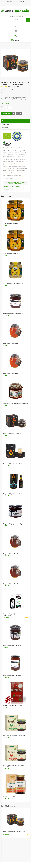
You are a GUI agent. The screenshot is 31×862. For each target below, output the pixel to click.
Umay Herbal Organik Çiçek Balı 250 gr (13, 645)
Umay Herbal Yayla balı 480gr (10, 373)
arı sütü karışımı (16, 186)
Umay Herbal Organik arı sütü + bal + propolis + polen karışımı (15, 183)
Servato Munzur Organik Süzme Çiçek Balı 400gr (15, 403)
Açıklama (4, 121)
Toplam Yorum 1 (12, 86)
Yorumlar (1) (5, 127)
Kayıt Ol (22, 1)
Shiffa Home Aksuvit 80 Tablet (11, 797)
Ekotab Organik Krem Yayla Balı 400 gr (13, 283)
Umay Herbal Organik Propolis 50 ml (12, 493)
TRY (15, 4)
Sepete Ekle (6, 113)
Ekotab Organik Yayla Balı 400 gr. (11, 223)
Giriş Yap (15, 1)
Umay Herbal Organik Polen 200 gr (12, 433)
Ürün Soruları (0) (6, 124)
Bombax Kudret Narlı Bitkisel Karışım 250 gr (14, 705)
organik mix (7, 186)
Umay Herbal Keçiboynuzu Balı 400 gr (12, 524)
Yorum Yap (19, 86)
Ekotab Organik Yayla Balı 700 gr (11, 253)
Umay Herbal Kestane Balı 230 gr (11, 554)
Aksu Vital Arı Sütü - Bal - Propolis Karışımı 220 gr (15, 735)
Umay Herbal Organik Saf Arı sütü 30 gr (13, 463)
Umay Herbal (13, 89)
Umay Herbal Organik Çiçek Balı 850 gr (13, 675)
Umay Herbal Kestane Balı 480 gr (11, 584)
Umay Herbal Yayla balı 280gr (10, 343)
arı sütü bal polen (8, 189)
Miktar (3, 107)
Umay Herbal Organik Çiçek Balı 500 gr (13, 313)
